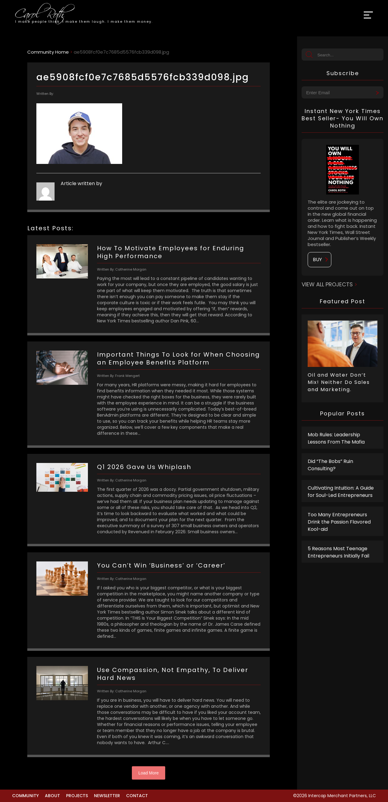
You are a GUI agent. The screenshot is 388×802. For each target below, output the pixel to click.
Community (25, 796)
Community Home (48, 52)
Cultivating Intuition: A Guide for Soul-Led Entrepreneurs (341, 491)
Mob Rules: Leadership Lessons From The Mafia (336, 438)
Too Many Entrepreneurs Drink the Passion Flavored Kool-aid (339, 522)
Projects (77, 796)
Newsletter (107, 796)
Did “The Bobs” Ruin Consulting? (330, 465)
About (52, 796)
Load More (149, 772)
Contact (137, 796)
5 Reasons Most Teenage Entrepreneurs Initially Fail (338, 552)
